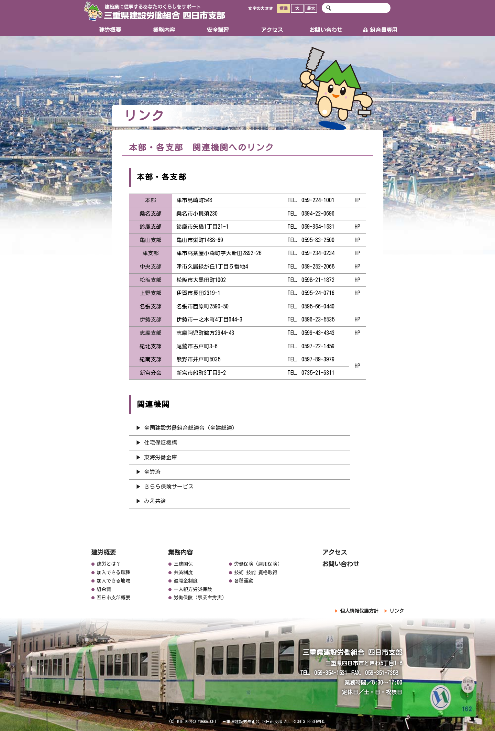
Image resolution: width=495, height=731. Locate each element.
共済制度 (183, 572)
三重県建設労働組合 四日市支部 (154, 11)
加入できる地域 (113, 580)
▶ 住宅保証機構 (156, 442)
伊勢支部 (151, 319)
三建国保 (183, 563)
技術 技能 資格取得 (255, 572)
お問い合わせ (325, 30)
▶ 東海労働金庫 (156, 457)
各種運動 (243, 580)
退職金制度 (186, 580)
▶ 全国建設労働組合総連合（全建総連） (187, 427)
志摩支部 (151, 333)
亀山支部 (151, 240)
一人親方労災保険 (193, 589)
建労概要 (110, 30)
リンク (396, 611)
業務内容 (164, 30)
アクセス (272, 30)
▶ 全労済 (148, 471)
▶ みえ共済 (151, 501)
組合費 (104, 589)
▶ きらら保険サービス (167, 486)
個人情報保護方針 (359, 611)
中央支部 (152, 266)
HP (357, 200)
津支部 (150, 253)
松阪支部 (151, 280)
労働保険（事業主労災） (200, 597)
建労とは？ (109, 563)
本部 (150, 200)
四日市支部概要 (113, 597)
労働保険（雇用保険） (258, 563)
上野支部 (151, 293)
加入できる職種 (113, 572)
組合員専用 (380, 30)
